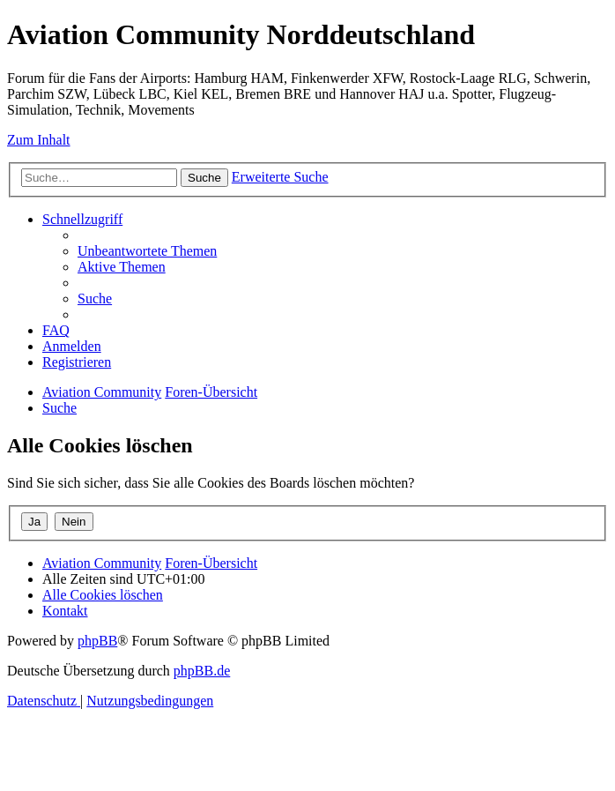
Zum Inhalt (38, 139)
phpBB (97, 640)
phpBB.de (202, 670)
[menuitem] (147, 250)
